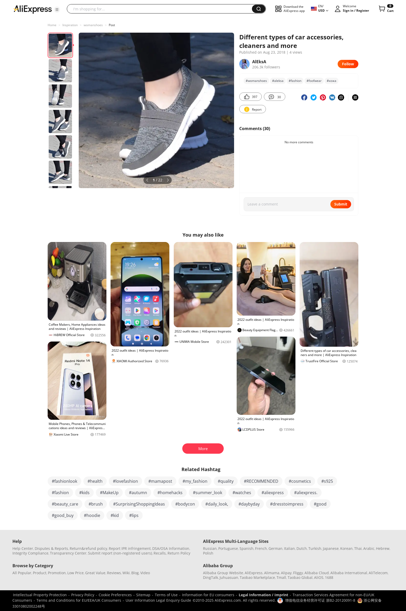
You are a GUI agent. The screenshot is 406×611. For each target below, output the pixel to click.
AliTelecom (378, 572)
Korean (346, 548)
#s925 (327, 481)
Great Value (95, 572)
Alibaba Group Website (223, 572)
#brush (96, 504)
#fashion (295, 81)
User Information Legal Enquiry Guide (158, 600)
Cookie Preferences (115, 594)
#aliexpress (273, 492)
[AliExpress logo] (32, 9)
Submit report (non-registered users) (120, 553)
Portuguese (228, 548)
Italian (289, 548)
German (275, 548)
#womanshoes (256, 81)
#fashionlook (64, 481)
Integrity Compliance (30, 553)
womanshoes (93, 25)
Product (39, 572)
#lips (134, 515)
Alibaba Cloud (316, 572)
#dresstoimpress (286, 504)
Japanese (331, 548)
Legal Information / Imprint (263, 594)
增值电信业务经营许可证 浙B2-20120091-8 (320, 600)
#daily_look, (216, 504)
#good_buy (63, 515)
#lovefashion (125, 481)
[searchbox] (161, 8)
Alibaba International (348, 572)
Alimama (271, 572)
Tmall (281, 577)
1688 (329, 577)
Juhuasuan (229, 577)
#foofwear (314, 81)
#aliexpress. (305, 492)
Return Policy (179, 553)
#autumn (138, 492)
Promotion (57, 572)
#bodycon (185, 504)
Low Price (75, 572)
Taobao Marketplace (257, 577)
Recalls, (160, 553)
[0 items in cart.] (386, 9)
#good (320, 504)
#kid (115, 515)
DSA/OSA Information (170, 548)
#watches (242, 492)
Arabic (368, 548)
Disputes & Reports (51, 548)
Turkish (314, 548)
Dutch (301, 548)
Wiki (126, 572)
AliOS (318, 577)
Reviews (114, 572)
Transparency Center (68, 553)
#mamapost (160, 481)
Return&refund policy (88, 548)
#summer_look (207, 492)
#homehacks (170, 492)
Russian (210, 548)
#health (95, 481)
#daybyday (249, 504)
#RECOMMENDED (261, 481)
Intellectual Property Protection (40, 594)
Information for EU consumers (208, 594)
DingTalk (210, 577)
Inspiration (70, 25)
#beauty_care (65, 504)
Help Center (22, 548)
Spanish (246, 548)
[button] (57, 9)
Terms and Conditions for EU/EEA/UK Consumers (79, 600)
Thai (358, 548)
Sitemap (143, 594)
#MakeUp (109, 492)
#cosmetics (300, 481)
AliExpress (254, 572)
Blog (135, 572)
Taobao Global (300, 577)
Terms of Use (166, 594)
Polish (208, 553)
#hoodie (92, 515)
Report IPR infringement (130, 548)
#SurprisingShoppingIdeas (139, 504)
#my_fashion (195, 481)
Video (145, 572)
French (261, 548)
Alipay (286, 572)
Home (52, 25)
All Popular (21, 572)
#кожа (331, 81)
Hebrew (382, 548)
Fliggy (298, 572)
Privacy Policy (82, 594)
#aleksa (278, 81)
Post (112, 25)
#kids (84, 492)
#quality (226, 481)
